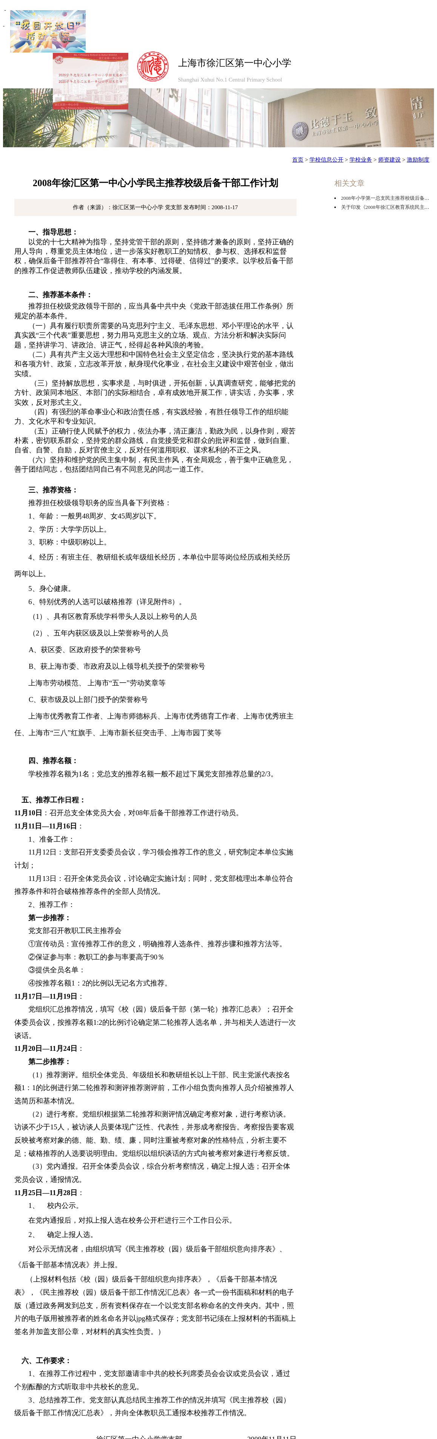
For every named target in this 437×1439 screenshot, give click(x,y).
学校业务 (360, 160)
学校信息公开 (326, 160)
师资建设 (389, 160)
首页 (297, 160)
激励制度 (418, 160)
